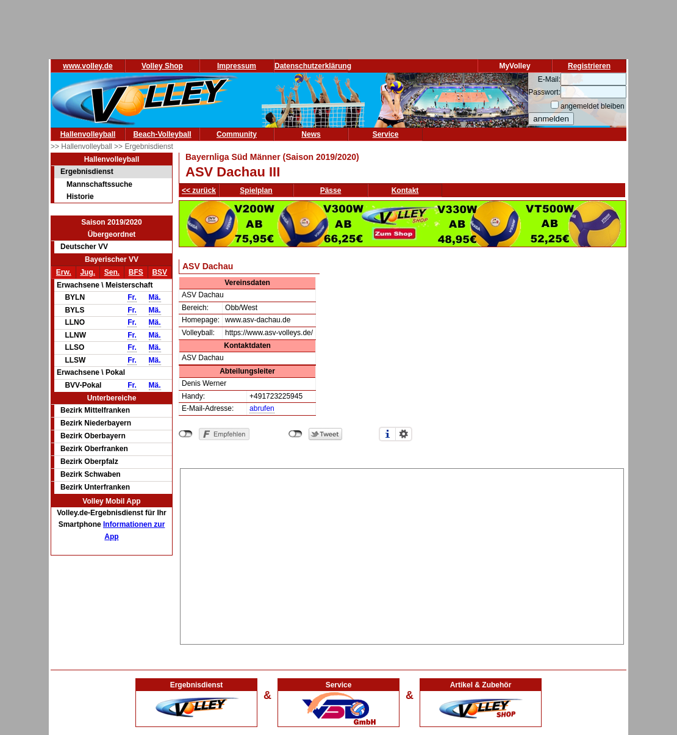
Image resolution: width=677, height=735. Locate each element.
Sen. (112, 272)
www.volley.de (87, 66)
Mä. (155, 297)
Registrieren (589, 66)
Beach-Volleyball (162, 134)
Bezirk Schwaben (90, 474)
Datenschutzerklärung (312, 66)
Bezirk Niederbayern (95, 423)
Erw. (63, 272)
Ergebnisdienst (86, 171)
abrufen (261, 408)
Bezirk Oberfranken (94, 448)
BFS (136, 272)
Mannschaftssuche (99, 184)
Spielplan (256, 190)
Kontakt (405, 190)
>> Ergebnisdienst (143, 146)
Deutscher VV (84, 246)
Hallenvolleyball (88, 134)
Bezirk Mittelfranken (95, 410)
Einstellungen (403, 434)
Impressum (236, 66)
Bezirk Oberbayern (93, 436)
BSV (159, 272)
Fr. (132, 297)
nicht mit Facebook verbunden (186, 434)
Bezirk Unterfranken (95, 487)
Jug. (87, 272)
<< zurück (199, 190)
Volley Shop (162, 66)
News (310, 134)
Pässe (331, 190)
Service (386, 134)
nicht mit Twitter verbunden (295, 434)
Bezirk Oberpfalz (89, 461)
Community (237, 134)
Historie (80, 196)
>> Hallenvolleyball (82, 146)
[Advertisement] (402, 554)
